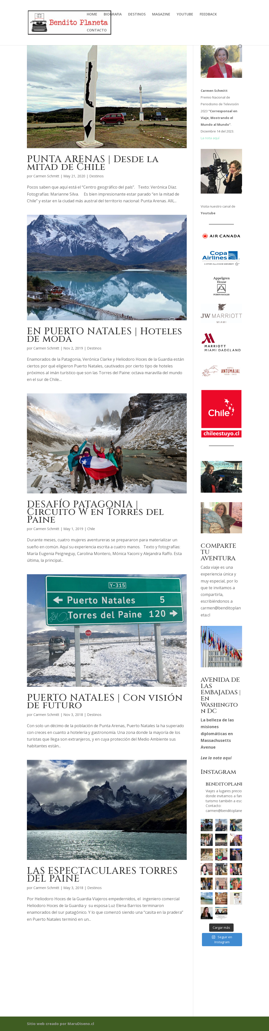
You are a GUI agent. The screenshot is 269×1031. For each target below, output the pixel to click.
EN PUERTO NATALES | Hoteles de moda (104, 335)
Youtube (208, 213)
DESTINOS (137, 14)
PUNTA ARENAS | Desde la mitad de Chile (93, 163)
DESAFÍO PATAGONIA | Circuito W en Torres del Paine (95, 512)
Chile (91, 528)
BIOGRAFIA (113, 14)
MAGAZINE (161, 14)
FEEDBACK (208, 14)
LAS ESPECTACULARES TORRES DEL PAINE (102, 875)
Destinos (96, 176)
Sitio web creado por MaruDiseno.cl (60, 1023)
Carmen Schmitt (46, 176)
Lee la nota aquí (216, 758)
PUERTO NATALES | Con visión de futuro (105, 701)
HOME (92, 14)
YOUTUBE (185, 14)
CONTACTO (97, 30)
